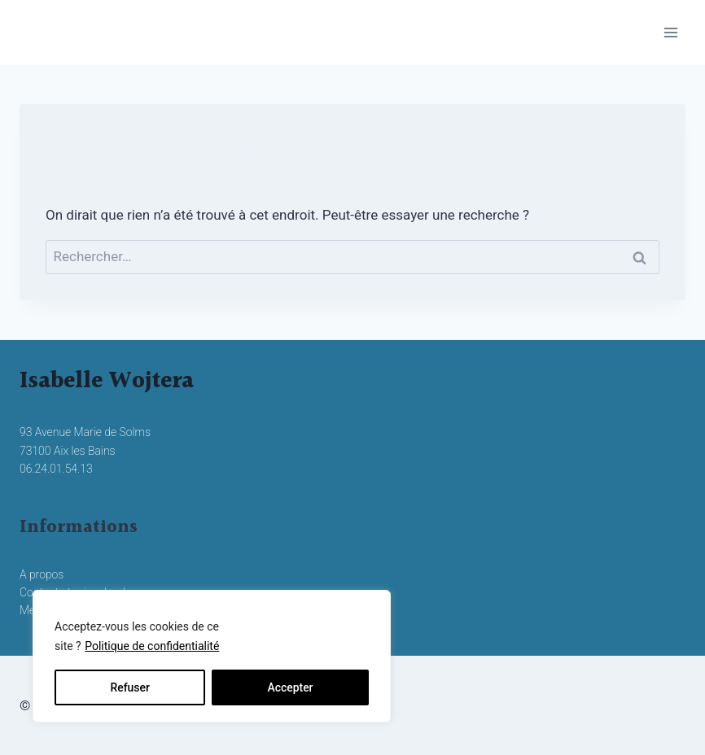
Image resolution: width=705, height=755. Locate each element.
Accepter (290, 687)
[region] (212, 656)
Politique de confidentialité (152, 646)
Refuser (130, 687)
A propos (41, 574)
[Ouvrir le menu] (670, 32)
